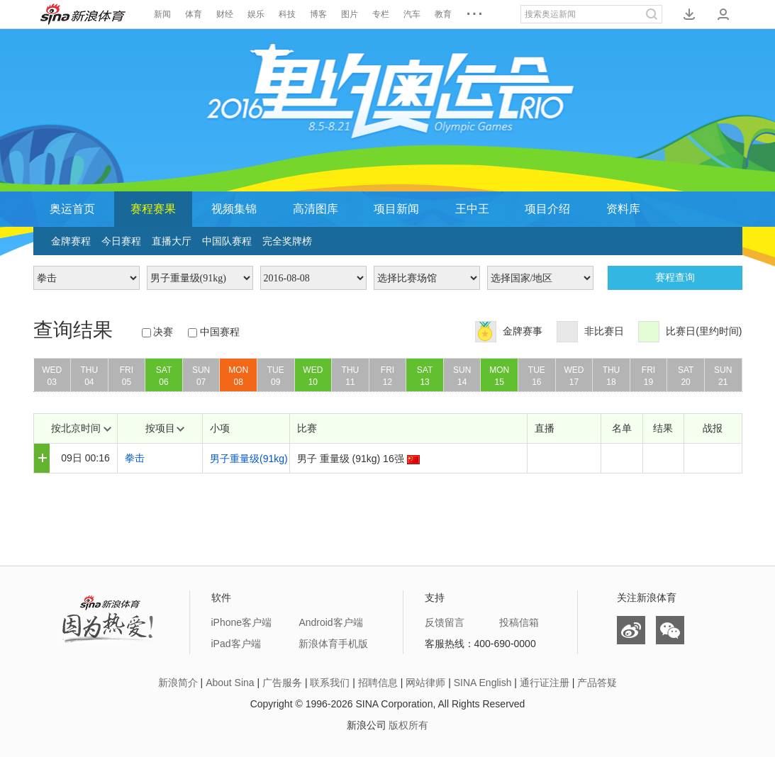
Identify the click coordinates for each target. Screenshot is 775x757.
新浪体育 (83, 14)
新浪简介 (178, 682)
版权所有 (408, 725)
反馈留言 (444, 622)
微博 (631, 630)
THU (89, 378)
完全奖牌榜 (287, 241)
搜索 (652, 14)
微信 (670, 630)
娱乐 (255, 14)
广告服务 (282, 682)
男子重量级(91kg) (249, 458)
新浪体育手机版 (333, 643)
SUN (201, 378)
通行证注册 (544, 682)
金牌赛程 (71, 241)
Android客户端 (330, 622)
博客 (318, 14)
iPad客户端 (236, 643)
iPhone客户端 (241, 622)
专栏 (380, 14)
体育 (193, 14)
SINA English (483, 682)
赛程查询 (675, 277)
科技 (287, 14)
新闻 (162, 14)
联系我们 (330, 682)
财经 (224, 14)
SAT (163, 378)
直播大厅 (171, 241)
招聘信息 (378, 682)
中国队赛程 (227, 241)
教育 (443, 14)
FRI (126, 378)
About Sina (230, 682)
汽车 (411, 14)
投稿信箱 (519, 622)
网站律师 (425, 682)
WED (52, 378)
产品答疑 (597, 682)
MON (238, 378)
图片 (349, 14)
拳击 (135, 458)
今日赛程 (121, 241)
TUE (275, 378)
